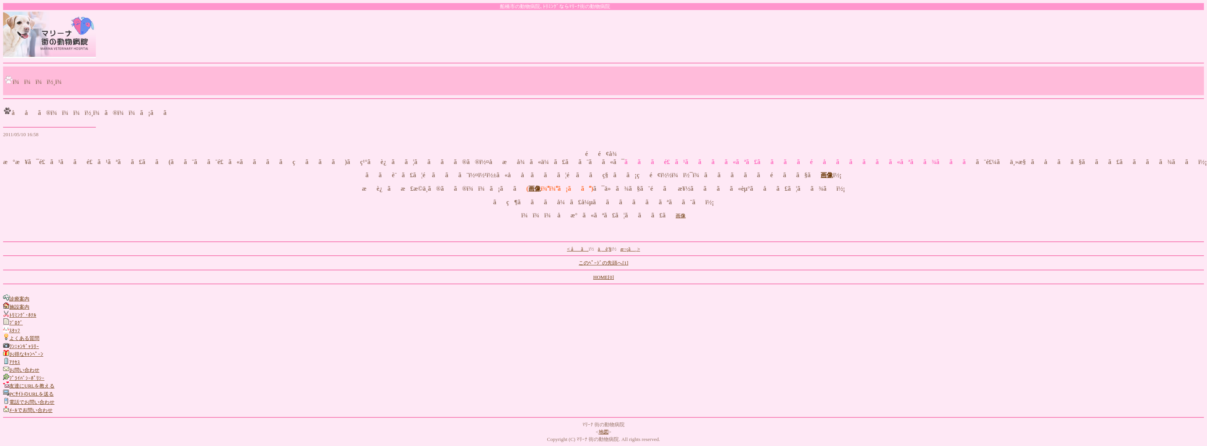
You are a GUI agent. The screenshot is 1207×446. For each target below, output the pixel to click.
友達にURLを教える (31, 386)
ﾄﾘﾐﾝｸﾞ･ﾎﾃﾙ (22, 315)
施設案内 (19, 307)
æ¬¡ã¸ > (630, 249)
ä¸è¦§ (604, 249)
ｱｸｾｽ (14, 362)
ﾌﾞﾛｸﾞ (16, 323)
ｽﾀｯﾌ (14, 330)
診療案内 (19, 299)
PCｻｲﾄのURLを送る (31, 394)
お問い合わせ (24, 370)
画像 (827, 175)
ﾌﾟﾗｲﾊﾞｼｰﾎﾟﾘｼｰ (26, 378)
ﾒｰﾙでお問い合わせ (31, 410)
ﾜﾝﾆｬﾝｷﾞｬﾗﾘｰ (24, 346)
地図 (604, 432)
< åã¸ (578, 249)
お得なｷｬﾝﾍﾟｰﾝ (26, 354)
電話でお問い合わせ (31, 402)
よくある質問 (24, 338)
